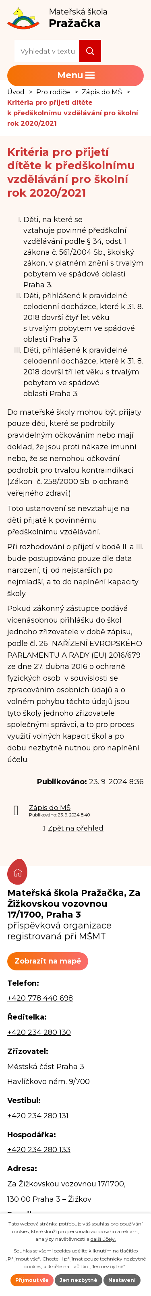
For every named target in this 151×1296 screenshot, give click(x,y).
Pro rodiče (53, 92)
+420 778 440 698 (40, 998)
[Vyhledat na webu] (46, 51)
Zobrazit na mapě (47, 961)
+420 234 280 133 (38, 1149)
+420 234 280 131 (37, 1115)
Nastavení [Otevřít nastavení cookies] (122, 1280)
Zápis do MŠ (102, 92)
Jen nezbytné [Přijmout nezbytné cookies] (78, 1280)
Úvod (16, 92)
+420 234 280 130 (39, 1032)
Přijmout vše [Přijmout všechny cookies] (32, 1280)
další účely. (103, 1239)
